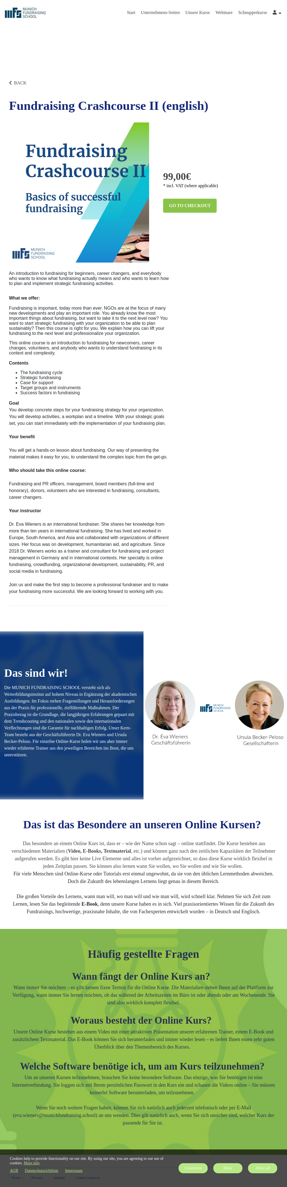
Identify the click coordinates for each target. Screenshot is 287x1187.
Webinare (224, 12)
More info (32, 1163)
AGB (14, 1171)
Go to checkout (190, 205)
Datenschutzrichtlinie (42, 1171)
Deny (228, 1168)
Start (131, 12)
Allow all (262, 1168)
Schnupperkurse (252, 12)
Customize (193, 1168)
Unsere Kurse (197, 12)
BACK (17, 82)
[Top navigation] (277, 13)
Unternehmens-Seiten (160, 12)
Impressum (73, 1171)
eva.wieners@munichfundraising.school (55, 1115)
